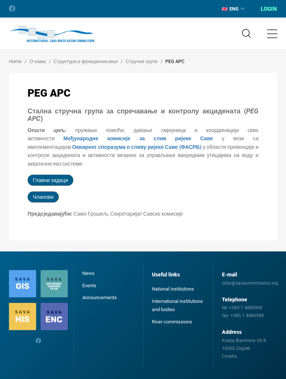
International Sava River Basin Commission (51, 34)
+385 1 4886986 (247, 315)
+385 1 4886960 (246, 307)
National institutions (173, 289)
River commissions (172, 322)
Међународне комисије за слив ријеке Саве (138, 138)
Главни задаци (50, 180)
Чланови (43, 197)
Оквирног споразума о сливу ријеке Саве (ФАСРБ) (137, 147)
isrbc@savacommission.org (250, 283)
